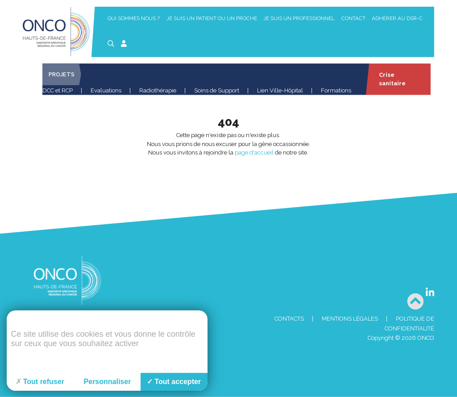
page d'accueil (254, 152)
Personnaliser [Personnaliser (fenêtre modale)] (107, 381)
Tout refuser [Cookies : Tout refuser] (40, 381)
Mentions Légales (350, 318)
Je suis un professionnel (299, 18)
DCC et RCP (57, 90)
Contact (353, 18)
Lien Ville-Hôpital (280, 90)
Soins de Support (216, 90)
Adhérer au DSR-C (397, 18)
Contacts (289, 318)
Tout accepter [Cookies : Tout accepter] (174, 381)
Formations (336, 90)
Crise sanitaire (391, 79)
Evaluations (106, 90)
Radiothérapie (157, 90)
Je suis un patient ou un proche (211, 18)
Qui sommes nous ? (134, 18)
